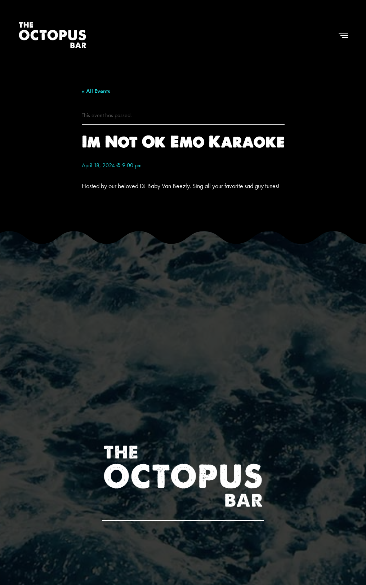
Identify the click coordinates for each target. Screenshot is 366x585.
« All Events (96, 91)
